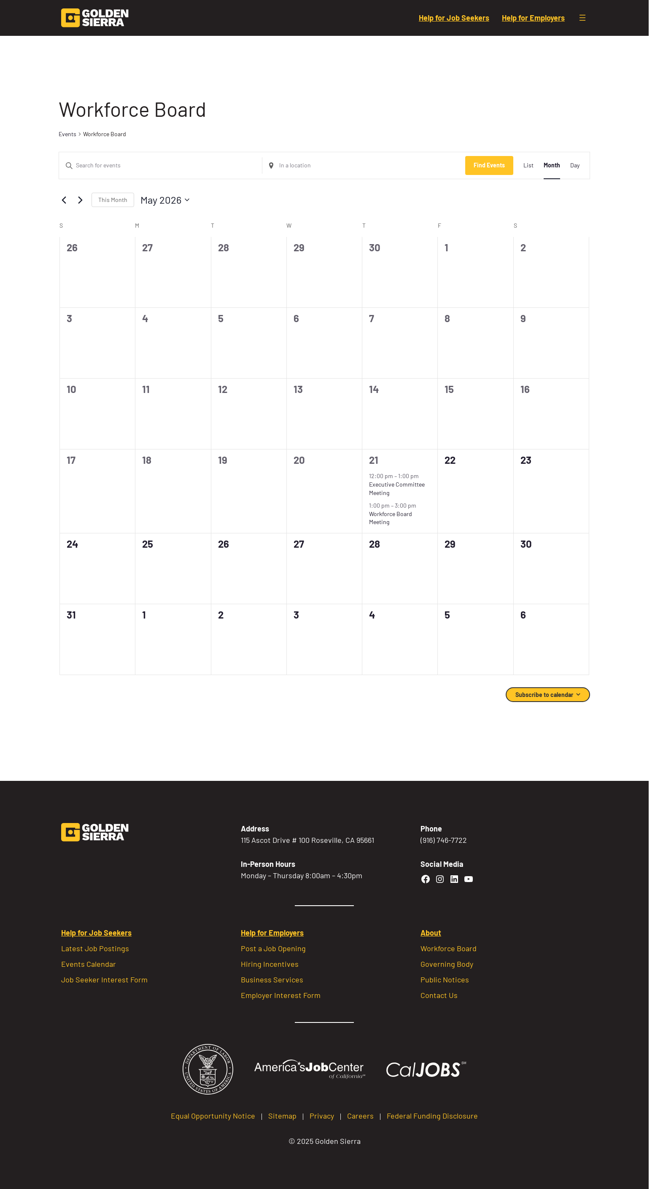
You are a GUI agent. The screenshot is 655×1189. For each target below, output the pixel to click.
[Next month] (80, 200)
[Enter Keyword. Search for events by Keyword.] (160, 165)
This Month (112, 199)
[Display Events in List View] (528, 165)
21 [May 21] (373, 460)
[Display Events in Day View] (575, 165)
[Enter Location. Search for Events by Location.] (363, 165)
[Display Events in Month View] (552, 165)
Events (67, 133)
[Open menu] (582, 18)
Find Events (489, 165)
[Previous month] (64, 200)
